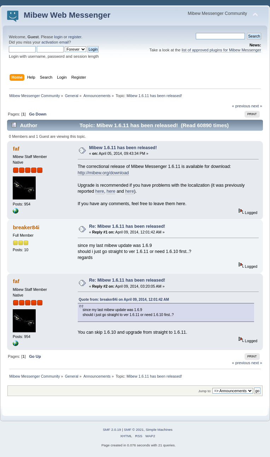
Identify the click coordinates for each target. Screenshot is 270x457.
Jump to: (204, 391)
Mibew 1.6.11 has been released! (123, 147)
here (99, 191)
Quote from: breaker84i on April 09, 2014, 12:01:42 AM (124, 299)
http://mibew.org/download (103, 172)
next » (256, 106)
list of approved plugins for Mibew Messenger (221, 50)
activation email (55, 42)
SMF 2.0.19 (112, 429)
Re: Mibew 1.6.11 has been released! (127, 226)
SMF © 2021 (134, 429)
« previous (241, 106)
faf (16, 149)
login (58, 37)
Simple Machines (159, 429)
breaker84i (26, 227)
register (74, 37)
